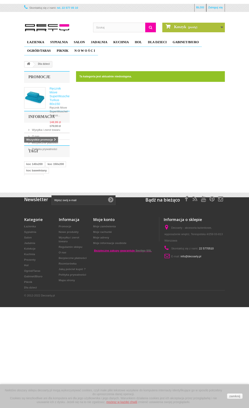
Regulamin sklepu (70, 340)
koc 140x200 (34, 213)
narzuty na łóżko (37, 239)
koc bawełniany (36, 220)
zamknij (234, 396)
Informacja (41, 155)
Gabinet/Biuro (186, 42)
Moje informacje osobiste (109, 336)
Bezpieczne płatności (44, 179)
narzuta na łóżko (37, 245)
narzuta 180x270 (37, 233)
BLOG (200, 7)
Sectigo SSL (144, 365)
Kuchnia (121, 42)
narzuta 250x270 (37, 258)
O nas (35, 172)
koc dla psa (33, 226)
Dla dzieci (157, 42)
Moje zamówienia (104, 319)
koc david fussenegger (41, 252)
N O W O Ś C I (85, 50)
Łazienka (35, 42)
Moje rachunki (102, 325)
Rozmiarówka (68, 357)
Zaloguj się (215, 7)
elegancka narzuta (38, 265)
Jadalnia (99, 42)
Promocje (39, 77)
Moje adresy (101, 331)
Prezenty (30, 353)
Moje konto (104, 312)
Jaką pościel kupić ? (72, 362)
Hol (138, 42)
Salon (79, 42)
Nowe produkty (69, 325)
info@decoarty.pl (191, 349)
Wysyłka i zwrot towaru (45, 166)
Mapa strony (67, 373)
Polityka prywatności (44, 185)
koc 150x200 (56, 213)
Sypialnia (59, 42)
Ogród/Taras (39, 50)
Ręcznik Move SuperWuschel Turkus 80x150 (60, 96)
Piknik (63, 50)
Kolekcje (29, 342)
